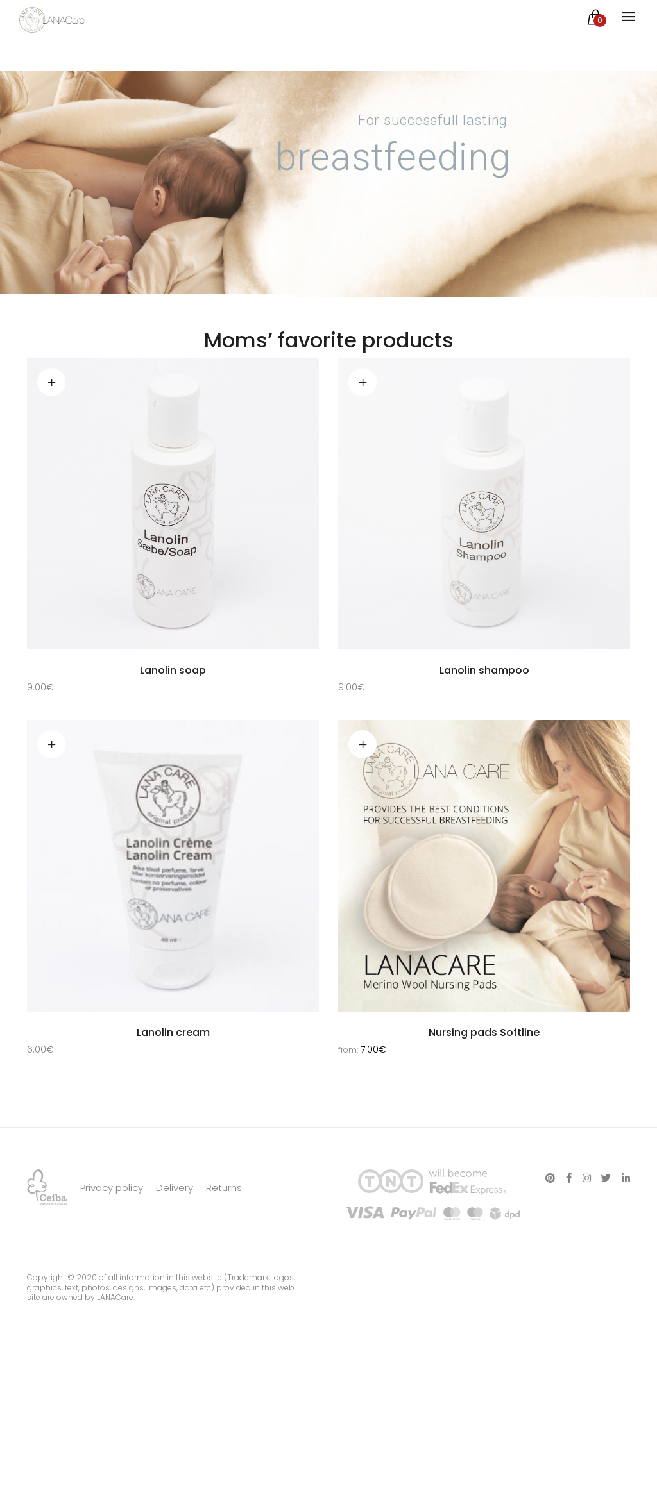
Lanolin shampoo (484, 670)
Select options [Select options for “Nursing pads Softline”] (362, 746)
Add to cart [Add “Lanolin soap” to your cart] (51, 382)
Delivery (174, 1240)
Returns (224, 1240)
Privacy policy (111, 1240)
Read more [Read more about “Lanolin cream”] (51, 746)
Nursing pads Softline (484, 1034)
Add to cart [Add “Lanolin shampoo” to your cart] (362, 382)
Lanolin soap (173, 670)
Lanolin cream (173, 1034)
